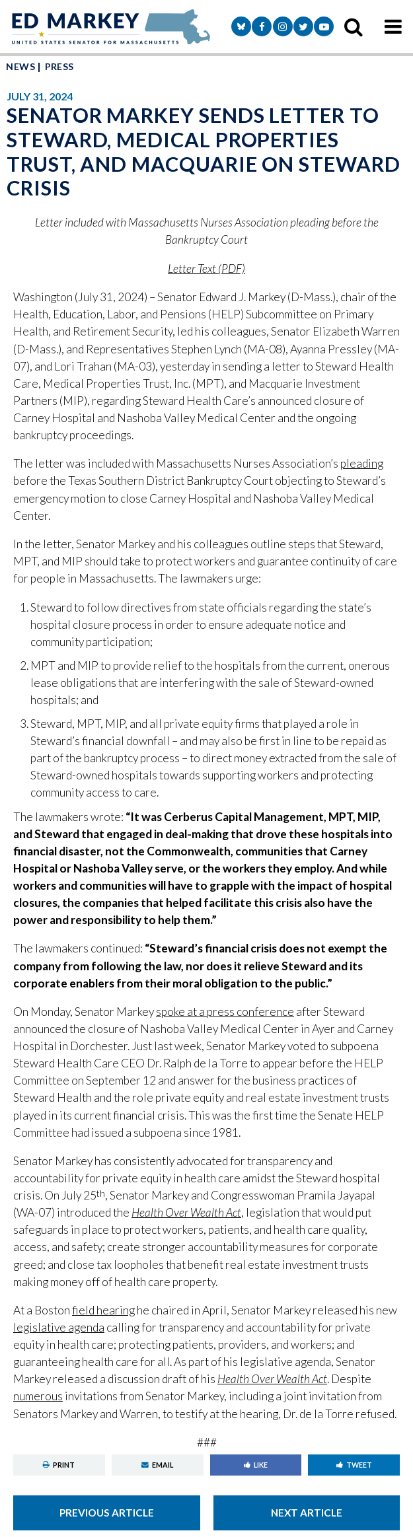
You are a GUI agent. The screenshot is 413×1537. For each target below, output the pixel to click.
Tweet (354, 1464)
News (20, 66)
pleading (361, 463)
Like (256, 1464)
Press (59, 66)
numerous (38, 1396)
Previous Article (106, 1513)
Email (157, 1464)
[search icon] (353, 26)
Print (59, 1464)
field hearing (103, 1310)
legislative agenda (58, 1327)
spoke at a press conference (225, 1012)
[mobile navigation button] (393, 26)
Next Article (306, 1513)
